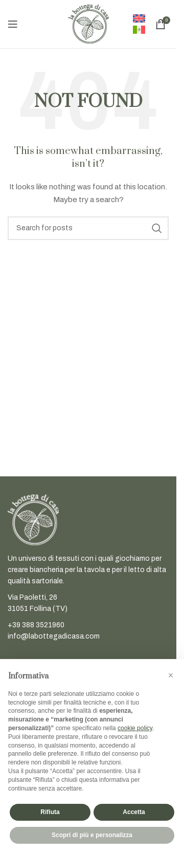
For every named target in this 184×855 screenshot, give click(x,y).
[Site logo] (88, 24)
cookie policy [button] (135, 728)
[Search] (88, 228)
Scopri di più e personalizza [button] (92, 835)
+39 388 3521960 (36, 625)
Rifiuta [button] (49, 812)
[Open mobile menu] (13, 24)
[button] (171, 675)
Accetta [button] (134, 812)
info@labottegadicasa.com (54, 636)
